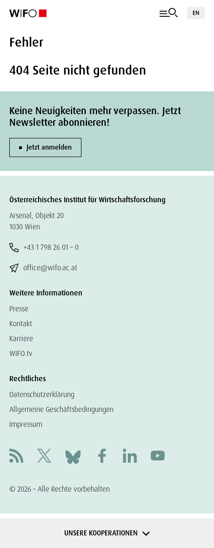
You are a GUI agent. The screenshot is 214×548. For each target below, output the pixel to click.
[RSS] (16, 457)
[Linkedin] (130, 457)
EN (196, 13)
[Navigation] (169, 13)
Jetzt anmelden (49, 147)
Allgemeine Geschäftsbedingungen (61, 409)
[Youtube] (158, 457)
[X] (44, 457)
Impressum (25, 424)
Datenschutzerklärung (41, 394)
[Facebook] (102, 457)
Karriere (21, 338)
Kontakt (20, 324)
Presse (18, 309)
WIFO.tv (21, 353)
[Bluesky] (73, 456)
